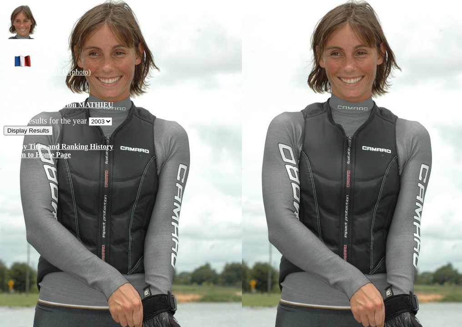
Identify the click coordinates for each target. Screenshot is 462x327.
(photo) (47, 72)
